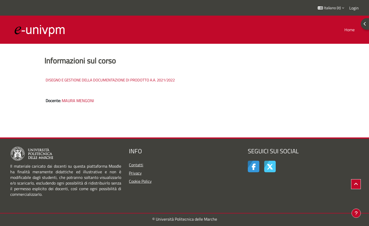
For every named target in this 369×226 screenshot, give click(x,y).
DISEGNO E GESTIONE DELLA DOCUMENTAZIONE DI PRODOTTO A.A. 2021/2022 (110, 80)
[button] (331, 8)
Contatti (136, 165)
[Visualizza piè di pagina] (356, 213)
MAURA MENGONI (78, 101)
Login (354, 8)
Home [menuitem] (349, 30)
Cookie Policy (140, 181)
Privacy (135, 173)
